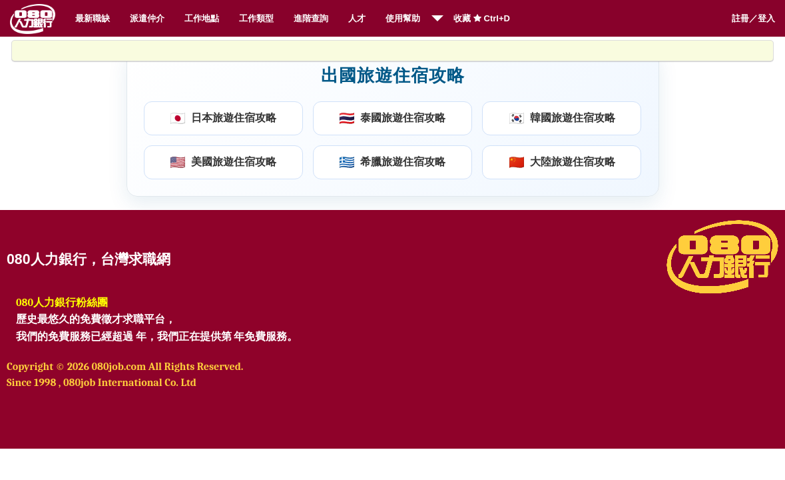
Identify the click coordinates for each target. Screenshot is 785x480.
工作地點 (201, 18)
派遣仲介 (147, 18)
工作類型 (256, 18)
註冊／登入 (753, 18)
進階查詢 (311, 18)
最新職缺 (92, 18)
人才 (357, 18)
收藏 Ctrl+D (481, 18)
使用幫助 (403, 18)
